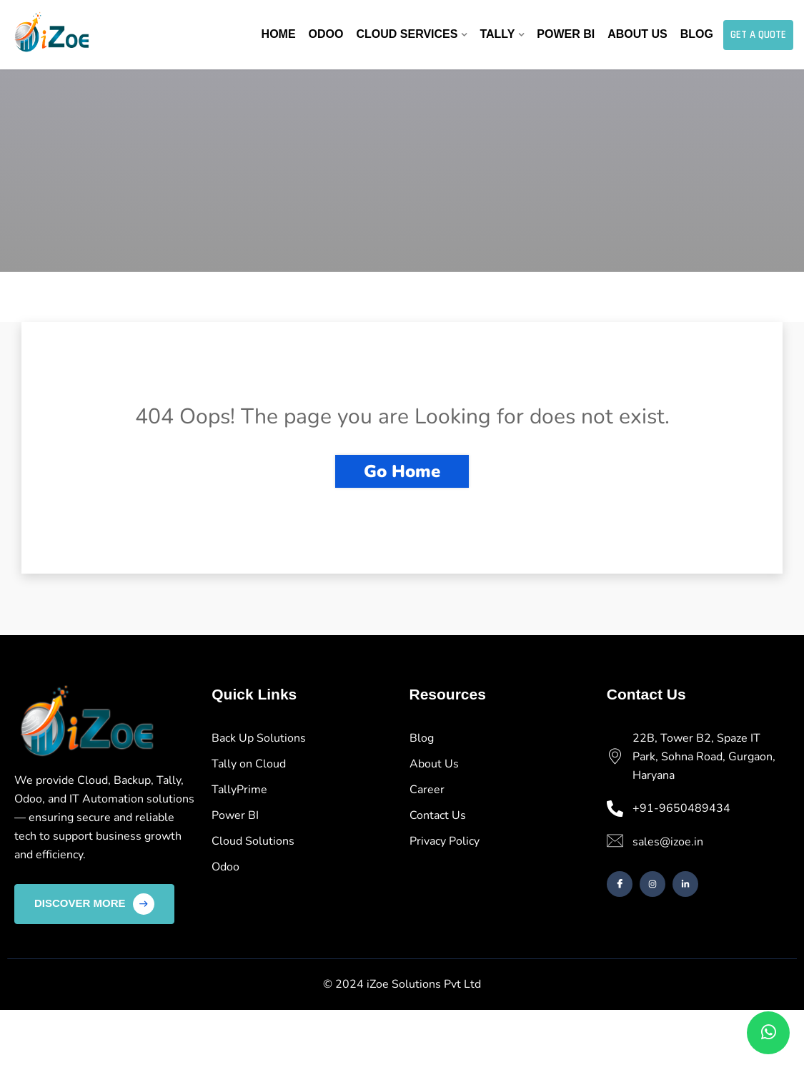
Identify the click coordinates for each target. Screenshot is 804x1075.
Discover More (94, 904)
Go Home (402, 471)
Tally (497, 34)
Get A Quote (758, 34)
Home (279, 34)
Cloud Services (406, 34)
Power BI (566, 34)
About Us (637, 34)
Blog (696, 34)
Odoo (326, 34)
